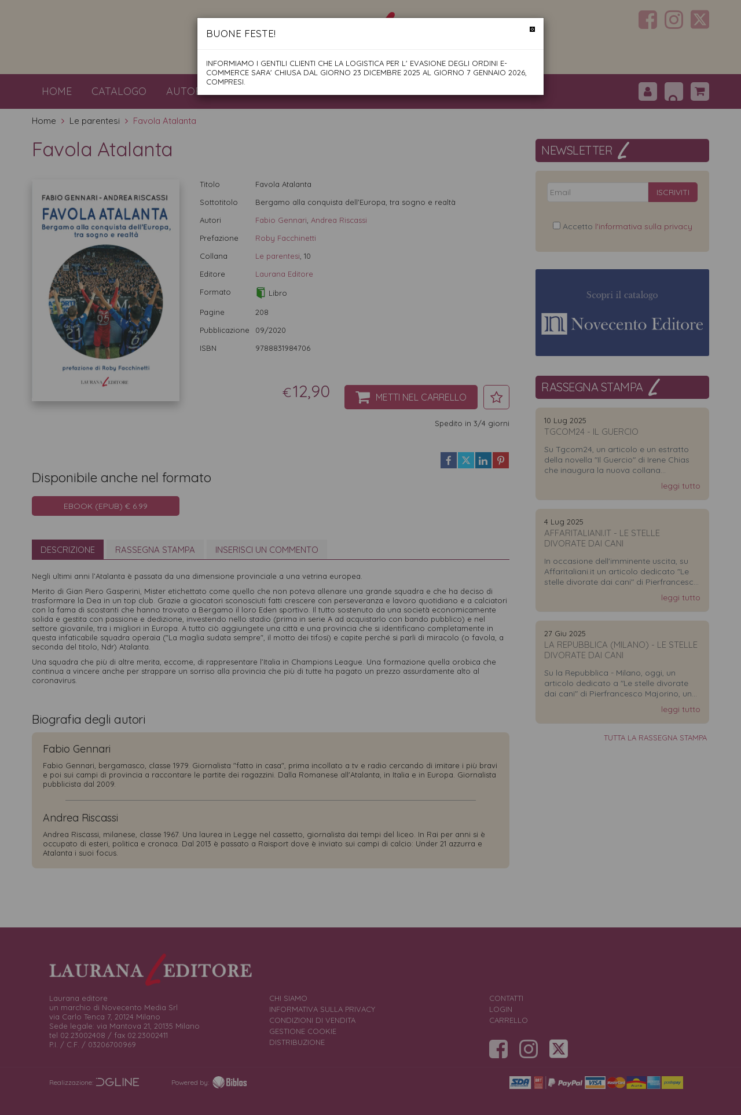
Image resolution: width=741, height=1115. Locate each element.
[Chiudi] (532, 29)
